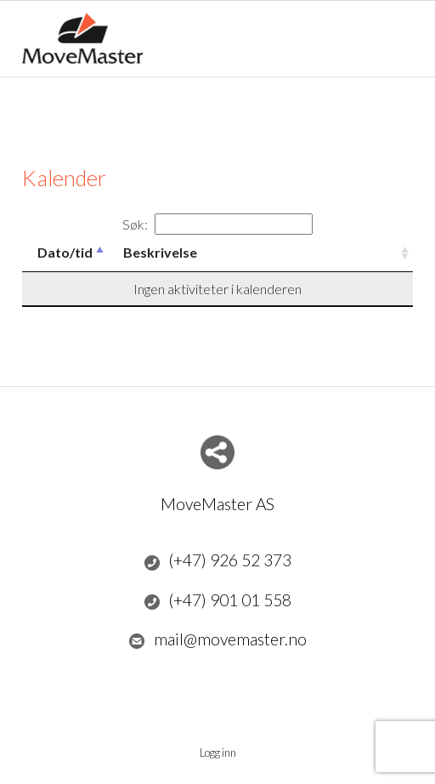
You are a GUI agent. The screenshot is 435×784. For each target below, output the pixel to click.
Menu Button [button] (398, 30)
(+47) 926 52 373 (218, 560)
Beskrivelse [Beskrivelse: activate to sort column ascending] (160, 252)
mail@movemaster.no (217, 639)
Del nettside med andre (217, 452)
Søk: (217, 224)
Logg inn (218, 752)
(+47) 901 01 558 (218, 600)
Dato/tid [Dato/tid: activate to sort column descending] (65, 252)
